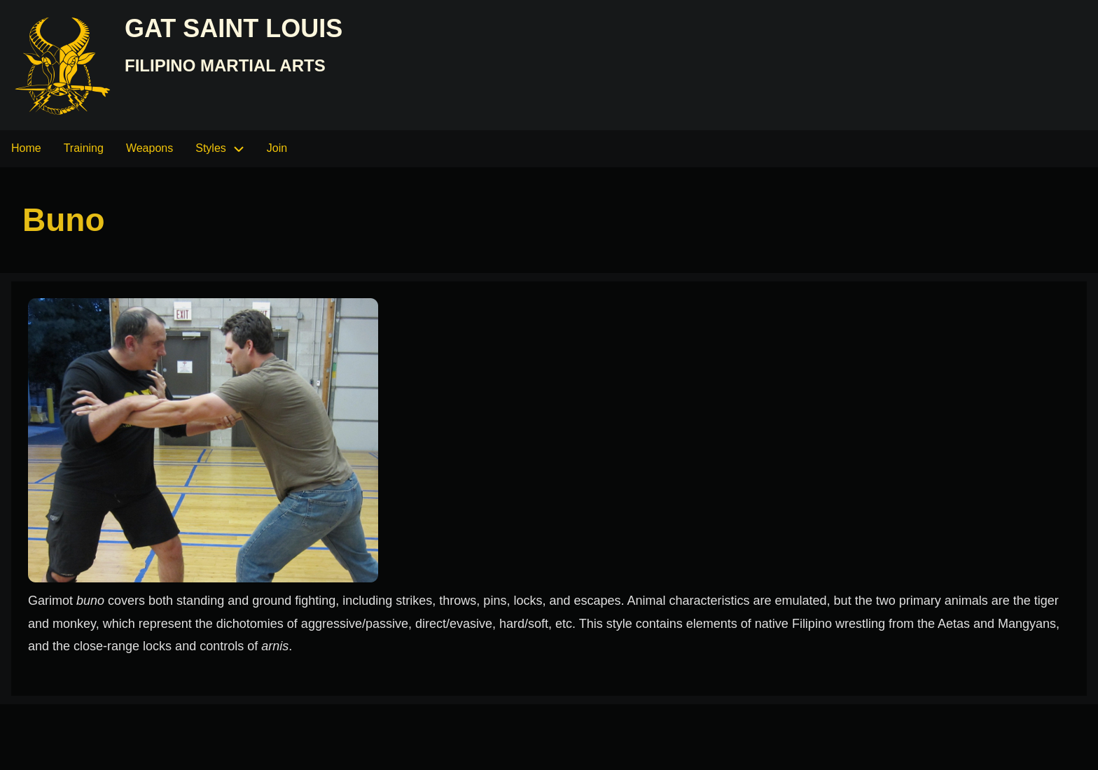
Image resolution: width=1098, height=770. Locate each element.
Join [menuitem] (277, 148)
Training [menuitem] (84, 148)
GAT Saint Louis (233, 28)
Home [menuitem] (26, 148)
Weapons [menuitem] (149, 148)
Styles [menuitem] (210, 148)
